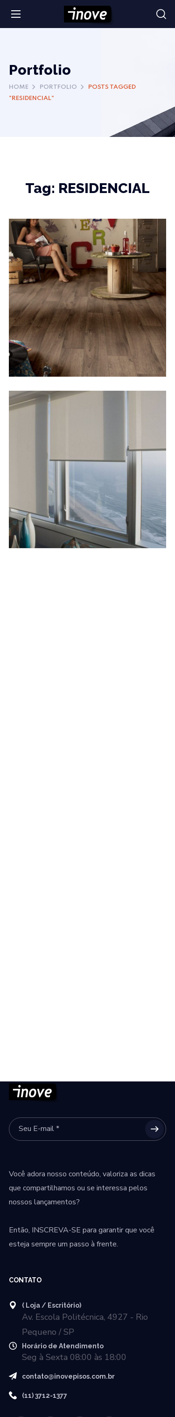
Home (18, 87)
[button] (161, 14)
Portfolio (58, 87)
